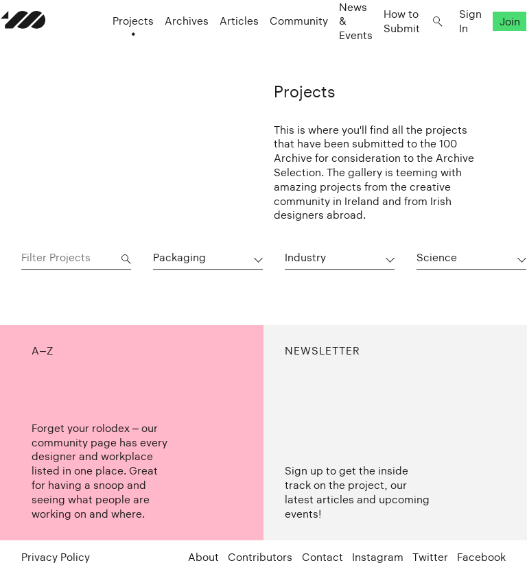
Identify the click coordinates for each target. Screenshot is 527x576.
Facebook (481, 557)
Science (437, 257)
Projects (112, 48)
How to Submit (381, 48)
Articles (218, 48)
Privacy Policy (55, 557)
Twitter (430, 557)
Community (278, 48)
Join (489, 48)
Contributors (260, 557)
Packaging (179, 257)
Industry (305, 257)
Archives (166, 48)
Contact (322, 557)
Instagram (377, 557)
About (203, 557)
